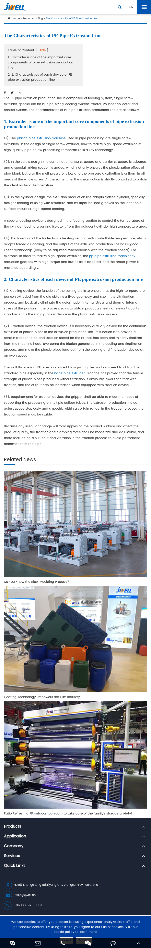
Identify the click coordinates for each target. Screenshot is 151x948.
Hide (42, 50)
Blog (40, 18)
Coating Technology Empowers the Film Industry (42, 697)
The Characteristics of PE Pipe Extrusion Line (71, 18)
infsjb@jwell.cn (20, 895)
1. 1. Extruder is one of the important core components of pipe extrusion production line (40, 62)
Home (16, 18)
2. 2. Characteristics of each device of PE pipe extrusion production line (40, 77)
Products (12, 827)
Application (15, 836)
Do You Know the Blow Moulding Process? (36, 581)
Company (13, 846)
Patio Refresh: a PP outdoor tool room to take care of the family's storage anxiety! (68, 813)
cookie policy (64, 932)
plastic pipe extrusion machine (41, 138)
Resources (29, 18)
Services (12, 856)
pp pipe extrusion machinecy (112, 256)
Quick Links (15, 866)
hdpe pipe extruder (69, 373)
